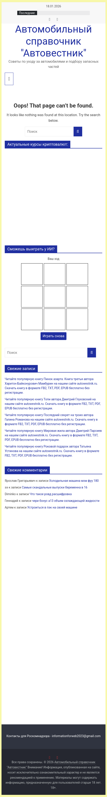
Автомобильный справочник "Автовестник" (53, 41)
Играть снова (54, 336)
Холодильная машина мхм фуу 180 (74, 480)
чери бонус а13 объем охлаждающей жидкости (65, 500)
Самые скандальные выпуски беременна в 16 (54, 487)
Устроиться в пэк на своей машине (52, 507)
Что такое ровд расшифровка (51, 494)
